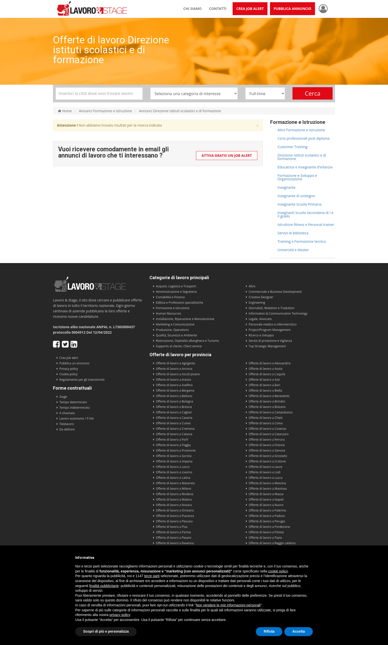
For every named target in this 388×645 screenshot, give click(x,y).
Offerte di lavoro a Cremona (175, 429)
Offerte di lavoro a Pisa (171, 527)
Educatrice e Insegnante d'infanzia (305, 167)
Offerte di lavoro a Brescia (174, 407)
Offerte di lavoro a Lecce (265, 467)
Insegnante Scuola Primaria (300, 204)
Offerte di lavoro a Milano (173, 488)
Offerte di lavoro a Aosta (265, 369)
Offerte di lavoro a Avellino (174, 385)
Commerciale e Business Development (275, 292)
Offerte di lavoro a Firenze (267, 445)
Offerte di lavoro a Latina (173, 478)
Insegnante (286, 187)
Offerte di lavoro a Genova (267, 450)
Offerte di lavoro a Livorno (174, 472)
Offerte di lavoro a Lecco (173, 467)
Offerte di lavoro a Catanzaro (269, 434)
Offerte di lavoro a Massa (266, 494)
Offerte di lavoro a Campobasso (270, 412)
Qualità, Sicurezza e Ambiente (176, 335)
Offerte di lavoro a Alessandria (270, 363)
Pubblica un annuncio (74, 363)
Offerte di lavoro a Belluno (174, 396)
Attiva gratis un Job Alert (227, 155)
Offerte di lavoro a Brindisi (267, 401)
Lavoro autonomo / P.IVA (76, 418)
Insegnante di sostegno (296, 195)
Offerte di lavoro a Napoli (266, 499)
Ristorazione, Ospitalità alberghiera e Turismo (187, 341)
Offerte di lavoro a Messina (267, 483)
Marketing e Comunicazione (175, 324)
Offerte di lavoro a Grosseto (268, 456)
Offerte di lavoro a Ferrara (267, 439)
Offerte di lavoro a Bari (264, 385)
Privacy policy (68, 369)
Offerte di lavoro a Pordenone (269, 527)
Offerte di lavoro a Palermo (267, 510)
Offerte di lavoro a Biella (265, 390)
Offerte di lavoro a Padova (267, 516)
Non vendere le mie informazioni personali (228, 605)
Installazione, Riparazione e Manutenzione (185, 319)
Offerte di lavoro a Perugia (267, 521)
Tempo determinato (73, 402)
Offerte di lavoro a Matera (174, 499)
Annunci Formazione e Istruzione (105, 111)
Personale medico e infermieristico (273, 324)
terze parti (152, 576)
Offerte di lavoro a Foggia (173, 445)
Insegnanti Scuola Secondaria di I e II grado (306, 214)
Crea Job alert (68, 358)
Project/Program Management (270, 330)
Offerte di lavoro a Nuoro (266, 505)
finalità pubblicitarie (104, 586)
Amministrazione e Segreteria (176, 292)
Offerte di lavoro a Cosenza (267, 429)
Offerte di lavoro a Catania (174, 434)
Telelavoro (66, 424)
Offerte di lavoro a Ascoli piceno (178, 374)
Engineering (257, 302)
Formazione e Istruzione (172, 308)
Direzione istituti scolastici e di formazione (302, 157)
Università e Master (293, 249)
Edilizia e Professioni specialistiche (179, 302)
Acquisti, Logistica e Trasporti (176, 286)
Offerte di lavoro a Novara (174, 505)
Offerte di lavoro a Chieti (266, 418)
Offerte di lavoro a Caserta (174, 418)
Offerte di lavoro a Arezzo (173, 379)
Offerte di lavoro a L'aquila (267, 374)
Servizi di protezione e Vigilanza (270, 341)
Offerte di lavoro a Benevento (269, 396)
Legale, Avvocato (260, 319)
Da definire (67, 429)
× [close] (257, 125)
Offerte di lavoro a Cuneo (173, 423)
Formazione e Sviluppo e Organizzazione (297, 177)
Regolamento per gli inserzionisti (81, 379)
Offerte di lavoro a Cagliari (174, 412)
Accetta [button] (298, 631)
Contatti (217, 8)
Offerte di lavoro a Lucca (265, 478)
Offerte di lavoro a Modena (174, 494)
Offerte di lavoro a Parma (173, 532)
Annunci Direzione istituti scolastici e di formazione (180, 111)
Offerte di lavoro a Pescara (174, 521)
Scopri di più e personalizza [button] (106, 631)
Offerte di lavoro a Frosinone (175, 450)
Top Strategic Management (267, 346)
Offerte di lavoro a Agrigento (175, 363)
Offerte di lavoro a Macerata (175, 483)
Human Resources (168, 313)
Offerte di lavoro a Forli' (172, 439)
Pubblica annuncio (292, 8)
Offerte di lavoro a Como (266, 423)
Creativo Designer (261, 297)
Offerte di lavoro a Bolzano (267, 407)
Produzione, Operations (172, 330)
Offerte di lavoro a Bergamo (175, 390)
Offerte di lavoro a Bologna (174, 401)
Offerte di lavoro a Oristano (175, 510)
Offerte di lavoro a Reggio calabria (272, 543)
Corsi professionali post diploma (304, 138)
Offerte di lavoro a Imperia (174, 461)
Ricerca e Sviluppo (261, 335)
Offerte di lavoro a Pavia (265, 538)
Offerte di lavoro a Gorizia (174, 456)
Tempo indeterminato (74, 407)
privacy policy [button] (120, 615)
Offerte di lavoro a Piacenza (175, 516)
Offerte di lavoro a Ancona (174, 369)
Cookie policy (68, 374)
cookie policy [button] (278, 571)
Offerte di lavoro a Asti (264, 379)
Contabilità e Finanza (170, 297)
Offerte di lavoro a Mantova (268, 488)
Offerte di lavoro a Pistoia (266, 532)
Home (65, 111)
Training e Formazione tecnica (302, 241)
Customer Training (293, 146)
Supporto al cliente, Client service (179, 346)
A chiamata (67, 413)
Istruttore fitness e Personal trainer (306, 224)
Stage (63, 397)
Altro (252, 286)
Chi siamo (192, 8)
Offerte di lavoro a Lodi (264, 472)
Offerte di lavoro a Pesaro (173, 538)
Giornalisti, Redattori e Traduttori (271, 308)
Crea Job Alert (250, 8)
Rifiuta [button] (269, 631)
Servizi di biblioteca (293, 233)
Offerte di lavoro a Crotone (267, 461)
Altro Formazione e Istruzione (301, 130)
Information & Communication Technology (278, 313)
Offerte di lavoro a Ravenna (175, 543)
